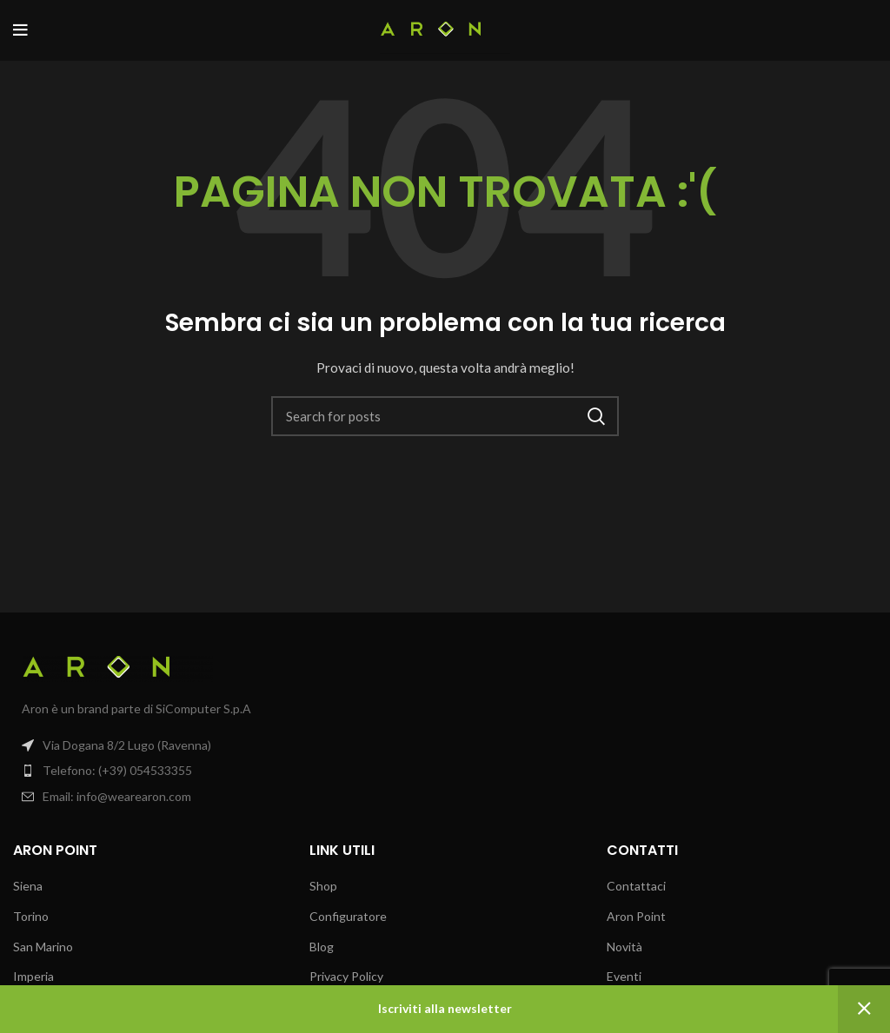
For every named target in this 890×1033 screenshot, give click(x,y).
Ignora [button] (864, 1009)
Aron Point (636, 916)
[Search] (445, 416)
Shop (323, 885)
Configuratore (348, 916)
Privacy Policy (346, 976)
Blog (321, 946)
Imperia (33, 976)
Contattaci (636, 885)
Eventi (624, 976)
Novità (624, 946)
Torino (31, 916)
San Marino (43, 946)
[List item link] (222, 770)
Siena (28, 885)
